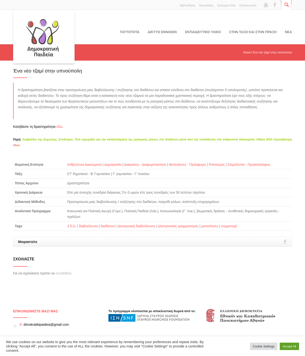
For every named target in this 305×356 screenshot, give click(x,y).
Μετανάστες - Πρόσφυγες (187, 164)
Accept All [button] (289, 346)
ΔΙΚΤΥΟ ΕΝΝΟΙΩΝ (162, 32)
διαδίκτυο (108, 226)
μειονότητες (210, 226)
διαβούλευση (88, 226)
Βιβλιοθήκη (187, 5)
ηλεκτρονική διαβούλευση (136, 226)
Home (247, 52)
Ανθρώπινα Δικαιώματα (84, 164)
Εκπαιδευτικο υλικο (203, 32)
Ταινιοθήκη (206, 5)
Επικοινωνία (247, 5)
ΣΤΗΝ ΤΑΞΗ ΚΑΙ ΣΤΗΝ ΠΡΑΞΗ (252, 32)
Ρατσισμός (217, 164)
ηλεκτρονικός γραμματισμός (178, 226)
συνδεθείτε (63, 273)
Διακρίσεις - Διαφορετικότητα (145, 164)
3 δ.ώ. (71, 226)
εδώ (59, 127)
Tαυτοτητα (129, 32)
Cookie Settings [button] (263, 346)
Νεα (288, 32)
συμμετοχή (229, 226)
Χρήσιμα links (226, 5)
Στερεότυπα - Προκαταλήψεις (248, 164)
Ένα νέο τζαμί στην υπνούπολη (47, 70)
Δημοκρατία (113, 164)
